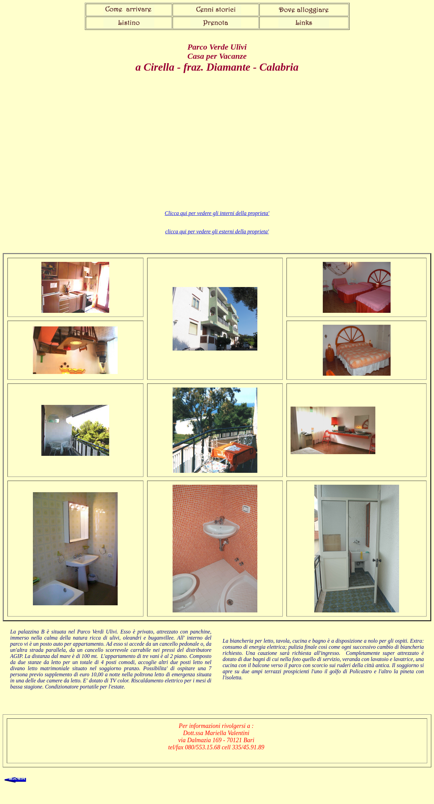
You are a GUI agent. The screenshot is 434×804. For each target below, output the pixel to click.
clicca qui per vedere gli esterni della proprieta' (217, 231)
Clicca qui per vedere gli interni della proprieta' (217, 213)
